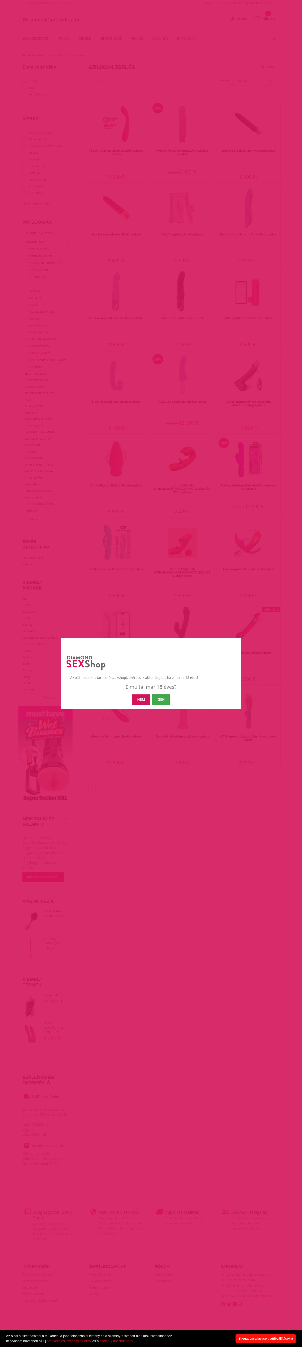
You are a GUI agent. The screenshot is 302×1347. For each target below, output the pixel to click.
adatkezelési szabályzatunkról (69, 1341)
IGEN (161, 699)
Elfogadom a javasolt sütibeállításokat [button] (265, 1338)
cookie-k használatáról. (117, 1341)
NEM (141, 699)
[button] (135, 1341)
